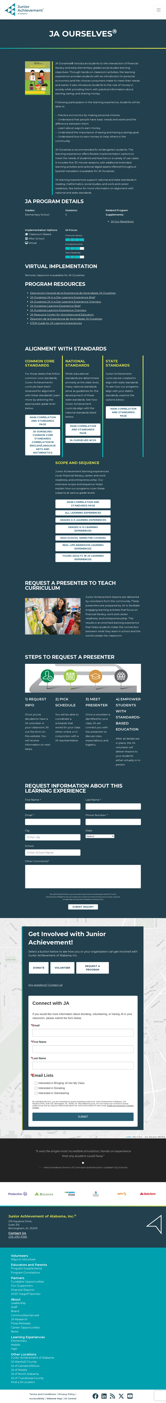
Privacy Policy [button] (66, 1394)
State (89, 830)
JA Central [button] (70, 1398)
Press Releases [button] (21, 1323)
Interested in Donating (51, 1088)
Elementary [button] (19, 1340)
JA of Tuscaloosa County (27, 1378)
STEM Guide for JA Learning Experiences (56, 323)
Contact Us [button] (17, 1233)
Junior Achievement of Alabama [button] (32, 1357)
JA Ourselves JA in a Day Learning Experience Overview (65, 301)
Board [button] (15, 1311)
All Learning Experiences (83, 512)
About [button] (15, 1299)
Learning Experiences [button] (28, 1337)
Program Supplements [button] (26, 1268)
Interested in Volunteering (53, 1093)
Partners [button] (17, 1278)
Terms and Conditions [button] (42, 1394)
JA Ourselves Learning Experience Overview (58, 310)
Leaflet (128, 1137)
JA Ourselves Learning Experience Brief (55, 305)
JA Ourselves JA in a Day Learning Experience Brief (62, 297)
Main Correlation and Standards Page (43, 421)
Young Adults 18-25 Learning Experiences (83, 557)
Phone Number (97, 815)
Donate (38, 967)
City (27, 830)
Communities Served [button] (25, 1315)
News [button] (14, 1331)
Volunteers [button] (19, 1255)
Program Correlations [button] (25, 1272)
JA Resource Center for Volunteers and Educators (62, 314)
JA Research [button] (19, 1319)
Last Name (93, 799)
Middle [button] (15, 1344)
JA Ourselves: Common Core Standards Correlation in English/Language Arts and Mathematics (43, 442)
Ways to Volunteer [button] (23, 1259)
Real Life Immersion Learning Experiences (83, 547)
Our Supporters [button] (22, 1285)
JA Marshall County (24, 1361)
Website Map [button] (54, 1398)
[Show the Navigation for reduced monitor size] (158, 10)
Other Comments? (37, 861)
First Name (33, 799)
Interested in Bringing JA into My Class (61, 1083)
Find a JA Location (23, 1382)
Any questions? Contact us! (45, 985)
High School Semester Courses (83, 537)
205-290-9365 (17, 1236)
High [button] (14, 1348)
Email (29, 815)
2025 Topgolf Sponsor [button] (26, 1293)
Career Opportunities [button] (25, 1327)
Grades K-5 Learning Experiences (83, 519)
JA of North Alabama (25, 1374)
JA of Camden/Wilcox (25, 1365)
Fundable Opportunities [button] (27, 1281)
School (29, 846)
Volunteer (62, 967)
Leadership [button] (18, 1303)
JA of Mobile (19, 1370)
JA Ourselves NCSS (83, 440)
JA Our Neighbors (122, 221)
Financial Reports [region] (22, 1289)
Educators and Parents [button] (29, 1264)
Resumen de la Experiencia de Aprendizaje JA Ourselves (66, 318)
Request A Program (92, 968)
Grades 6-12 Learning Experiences (83, 529)
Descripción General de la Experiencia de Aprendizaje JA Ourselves (73, 293)
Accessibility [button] (36, 1398)
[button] (96, 1396)
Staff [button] (14, 1307)
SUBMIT (83, 1116)
